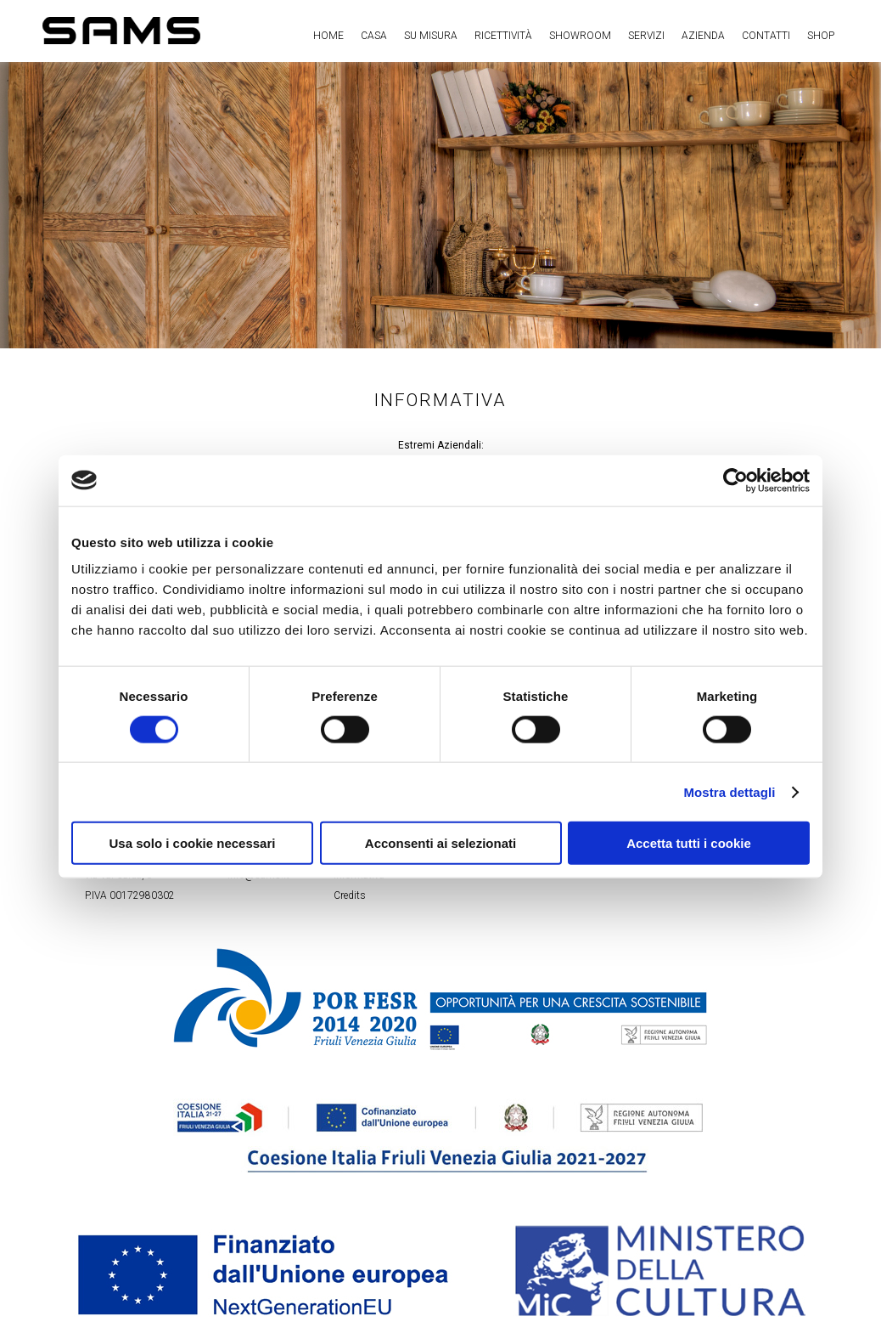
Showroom (580, 36)
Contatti (766, 36)
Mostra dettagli (729, 791)
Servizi (646, 36)
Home (328, 36)
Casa (374, 36)
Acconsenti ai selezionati (440, 843)
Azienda (703, 36)
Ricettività (503, 36)
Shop (820, 36)
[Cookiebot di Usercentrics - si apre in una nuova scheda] (735, 480)
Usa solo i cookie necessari (192, 843)
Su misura (430, 36)
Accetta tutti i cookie (688, 843)
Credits (350, 895)
